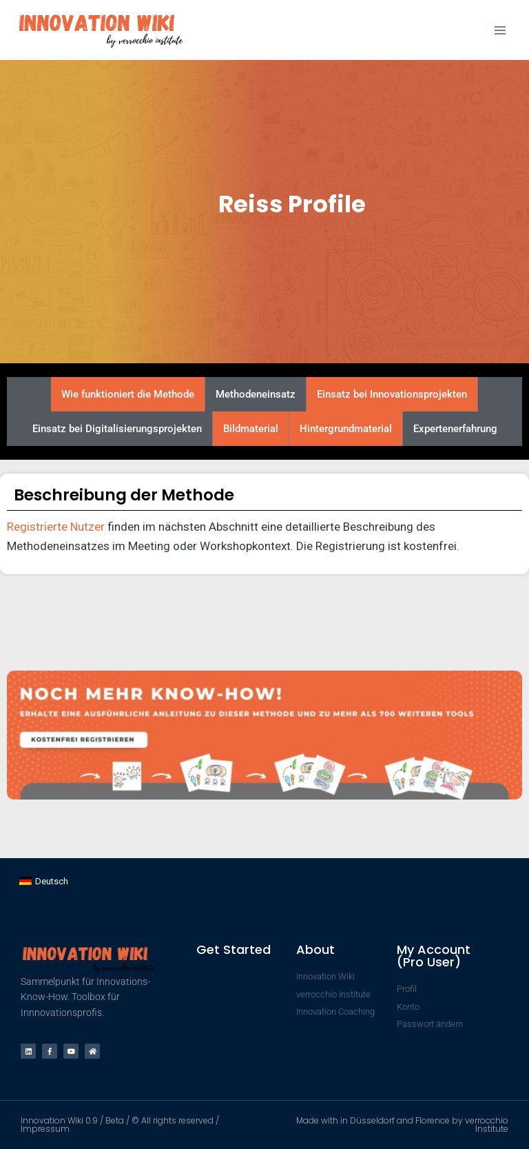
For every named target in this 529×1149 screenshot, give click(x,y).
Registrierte (38, 526)
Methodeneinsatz (255, 394)
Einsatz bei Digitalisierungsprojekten (117, 429)
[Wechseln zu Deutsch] (43, 881)
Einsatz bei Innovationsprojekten (392, 394)
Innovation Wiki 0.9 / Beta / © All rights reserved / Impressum (120, 1125)
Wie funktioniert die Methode (127, 394)
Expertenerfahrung (455, 429)
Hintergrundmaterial (346, 429)
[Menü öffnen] (499, 30)
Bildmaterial (250, 429)
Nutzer (87, 526)
